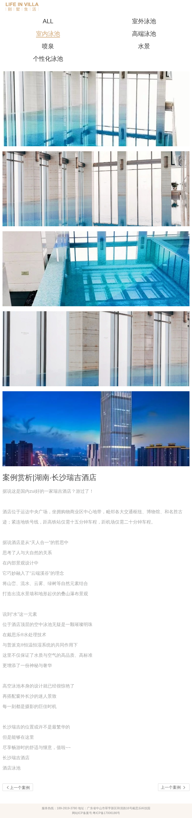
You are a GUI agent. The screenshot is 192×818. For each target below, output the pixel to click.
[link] (96, 768)
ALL (48, 21)
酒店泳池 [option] (11, 768)
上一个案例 (174, 787)
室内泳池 (48, 33)
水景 (144, 46)
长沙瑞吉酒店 (16, 757)
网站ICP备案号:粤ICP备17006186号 (96, 813)
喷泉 (48, 46)
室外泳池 (144, 21)
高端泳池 (144, 33)
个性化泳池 (48, 58)
